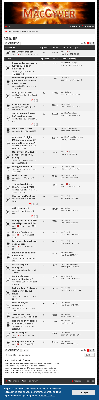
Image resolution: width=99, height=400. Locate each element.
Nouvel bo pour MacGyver (20, 266)
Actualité (10, 39)
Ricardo (18, 296)
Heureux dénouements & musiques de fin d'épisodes (24, 66)
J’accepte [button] (83, 392)
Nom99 (67, 252)
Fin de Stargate (20, 332)
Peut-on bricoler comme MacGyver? (22, 278)
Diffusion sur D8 (20, 208)
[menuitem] (8, 26)
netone (67, 276)
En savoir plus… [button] (47, 395)
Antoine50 (19, 86)
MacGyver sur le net (22, 51)
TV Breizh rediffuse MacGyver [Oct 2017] (23, 186)
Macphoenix (69, 63)
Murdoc (18, 119)
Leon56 (67, 104)
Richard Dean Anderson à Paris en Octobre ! (24, 322)
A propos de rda (20, 104)
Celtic (66, 92)
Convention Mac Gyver (24, 196)
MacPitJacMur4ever (23, 146)
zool (17, 131)
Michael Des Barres (22, 232)
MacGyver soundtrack (24, 341)
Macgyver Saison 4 (22, 166)
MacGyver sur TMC (22, 92)
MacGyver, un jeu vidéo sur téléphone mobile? (24, 222)
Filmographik (20, 71)
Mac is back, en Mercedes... (20, 304)
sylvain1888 (20, 169)
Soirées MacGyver (21, 314)
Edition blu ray (19, 175)
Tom (66, 196)
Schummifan (21, 270)
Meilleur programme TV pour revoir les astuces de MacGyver (24, 80)
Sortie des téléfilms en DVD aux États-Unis (24, 115)
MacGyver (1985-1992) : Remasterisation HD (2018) (24, 155)
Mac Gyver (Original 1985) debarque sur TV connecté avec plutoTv (24, 140)
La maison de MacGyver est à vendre (24, 242)
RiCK (17, 54)
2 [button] (90, 43)
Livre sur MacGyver (22, 128)
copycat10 (19, 308)
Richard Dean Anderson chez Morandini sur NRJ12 (24, 291)
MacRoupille (20, 95)
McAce (18, 258)
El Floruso (19, 326)
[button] (94, 43)
